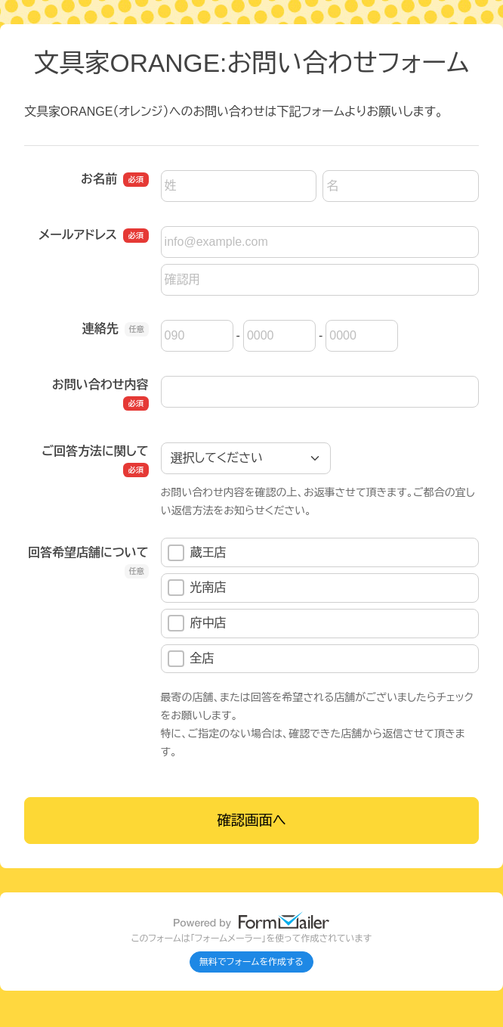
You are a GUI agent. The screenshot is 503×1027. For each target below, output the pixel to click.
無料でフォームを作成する (251, 962)
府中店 (197, 623)
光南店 (197, 587)
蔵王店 (197, 553)
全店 (191, 658)
